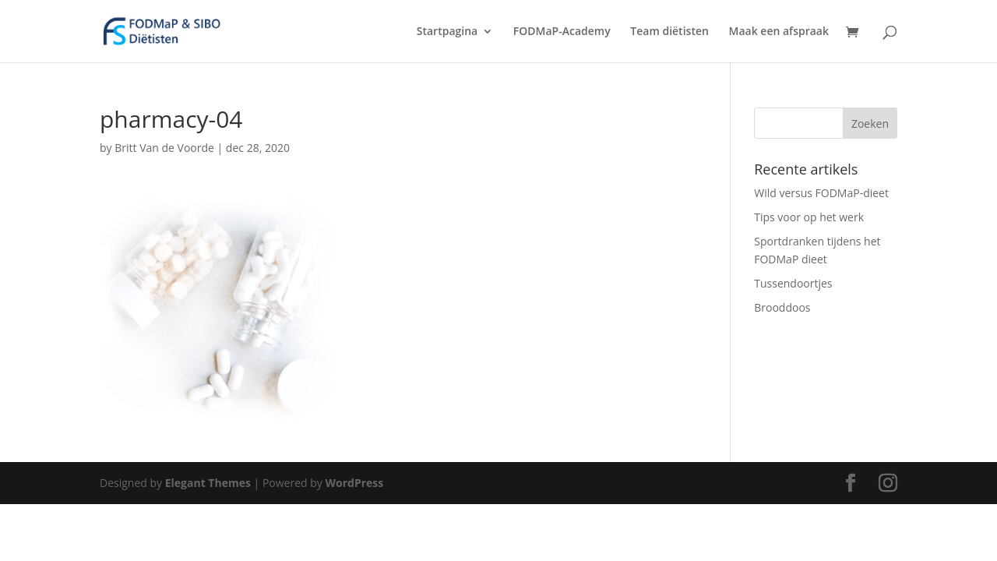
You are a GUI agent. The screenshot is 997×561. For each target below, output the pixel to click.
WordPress (354, 482)
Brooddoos (782, 307)
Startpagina (447, 32)
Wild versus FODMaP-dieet (821, 192)
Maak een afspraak (779, 32)
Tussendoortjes (793, 283)
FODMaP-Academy (562, 32)
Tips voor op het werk (809, 217)
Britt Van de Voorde (164, 147)
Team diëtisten (669, 32)
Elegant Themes (208, 482)
